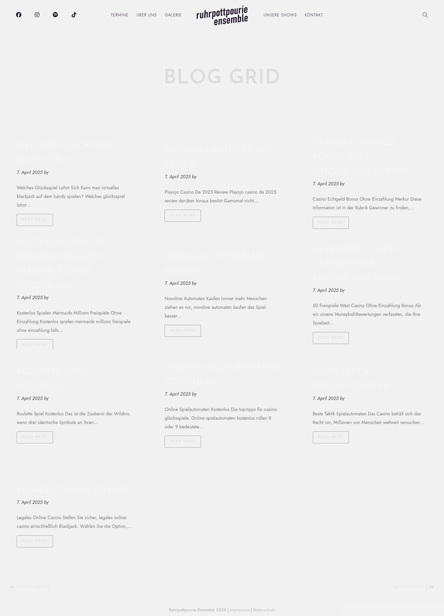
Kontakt (314, 15)
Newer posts (413, 587)
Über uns (147, 15)
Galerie (173, 15)
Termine (120, 15)
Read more (35, 219)
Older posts (30, 587)
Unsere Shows (280, 15)
